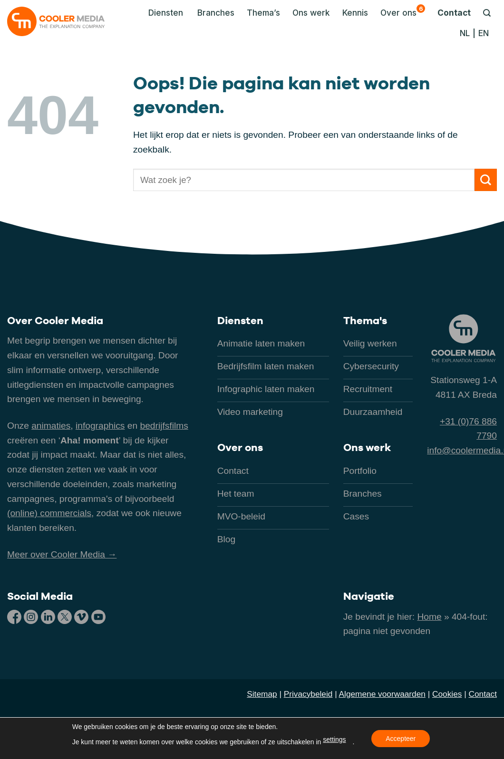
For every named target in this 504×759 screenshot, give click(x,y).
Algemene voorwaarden (382, 694)
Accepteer (401, 738)
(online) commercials (49, 513)
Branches (215, 13)
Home (429, 617)
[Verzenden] (486, 180)
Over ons (402, 11)
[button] (163, 13)
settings (334, 739)
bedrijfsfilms (164, 426)
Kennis (355, 13)
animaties (50, 426)
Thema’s (263, 13)
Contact (454, 13)
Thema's (365, 320)
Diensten (240, 320)
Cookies (447, 694)
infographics (100, 426)
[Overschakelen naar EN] (483, 33)
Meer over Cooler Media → (61, 554)
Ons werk (311, 13)
